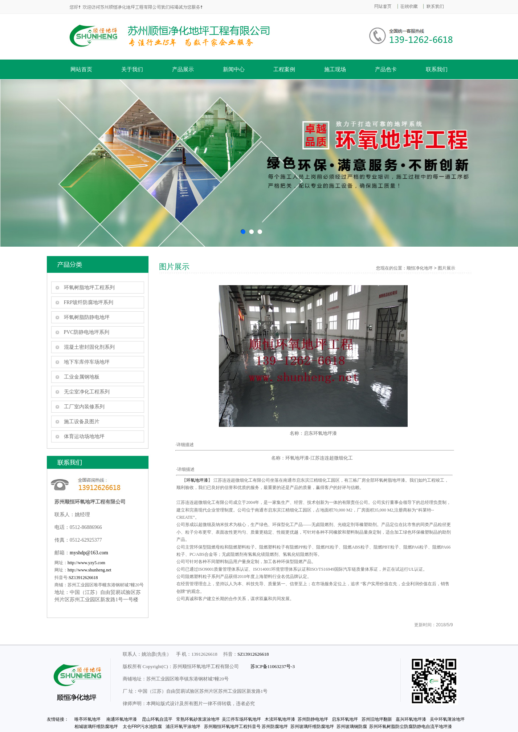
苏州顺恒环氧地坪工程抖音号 (232, 726)
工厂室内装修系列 (84, 406)
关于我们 (132, 69)
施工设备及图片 (81, 421)
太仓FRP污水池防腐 (142, 726)
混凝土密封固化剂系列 (89, 347)
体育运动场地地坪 (84, 436)
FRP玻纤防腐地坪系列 (89, 302)
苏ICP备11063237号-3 (272, 666)
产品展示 (183, 69)
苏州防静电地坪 (313, 719)
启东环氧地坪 (345, 719)
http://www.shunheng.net (89, 570)
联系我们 (437, 69)
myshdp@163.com (89, 552)
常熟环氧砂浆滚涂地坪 (198, 719)
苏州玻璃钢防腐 (352, 726)
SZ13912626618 (83, 577)
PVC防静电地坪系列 (86, 332)
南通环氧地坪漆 (121, 719)
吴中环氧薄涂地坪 (447, 719)
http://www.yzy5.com (86, 562)
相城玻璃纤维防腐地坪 (96, 726)
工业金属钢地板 (81, 377)
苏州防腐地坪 (275, 726)
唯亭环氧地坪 (86, 719)
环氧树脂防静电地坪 (87, 317)
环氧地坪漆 (197, 480)
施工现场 (335, 69)
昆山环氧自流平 (157, 719)
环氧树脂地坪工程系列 (89, 287)
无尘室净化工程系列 (87, 392)
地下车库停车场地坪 (87, 362)
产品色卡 (386, 69)
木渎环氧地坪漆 (280, 719)
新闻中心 (234, 69)
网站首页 (81, 69)
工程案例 (284, 69)
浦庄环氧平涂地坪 (183, 726)
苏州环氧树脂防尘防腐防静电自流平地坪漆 (410, 726)
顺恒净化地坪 (420, 268)
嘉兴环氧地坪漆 (411, 719)
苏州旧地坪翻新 (377, 719)
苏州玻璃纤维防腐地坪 (312, 726)
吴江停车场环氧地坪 (241, 719)
